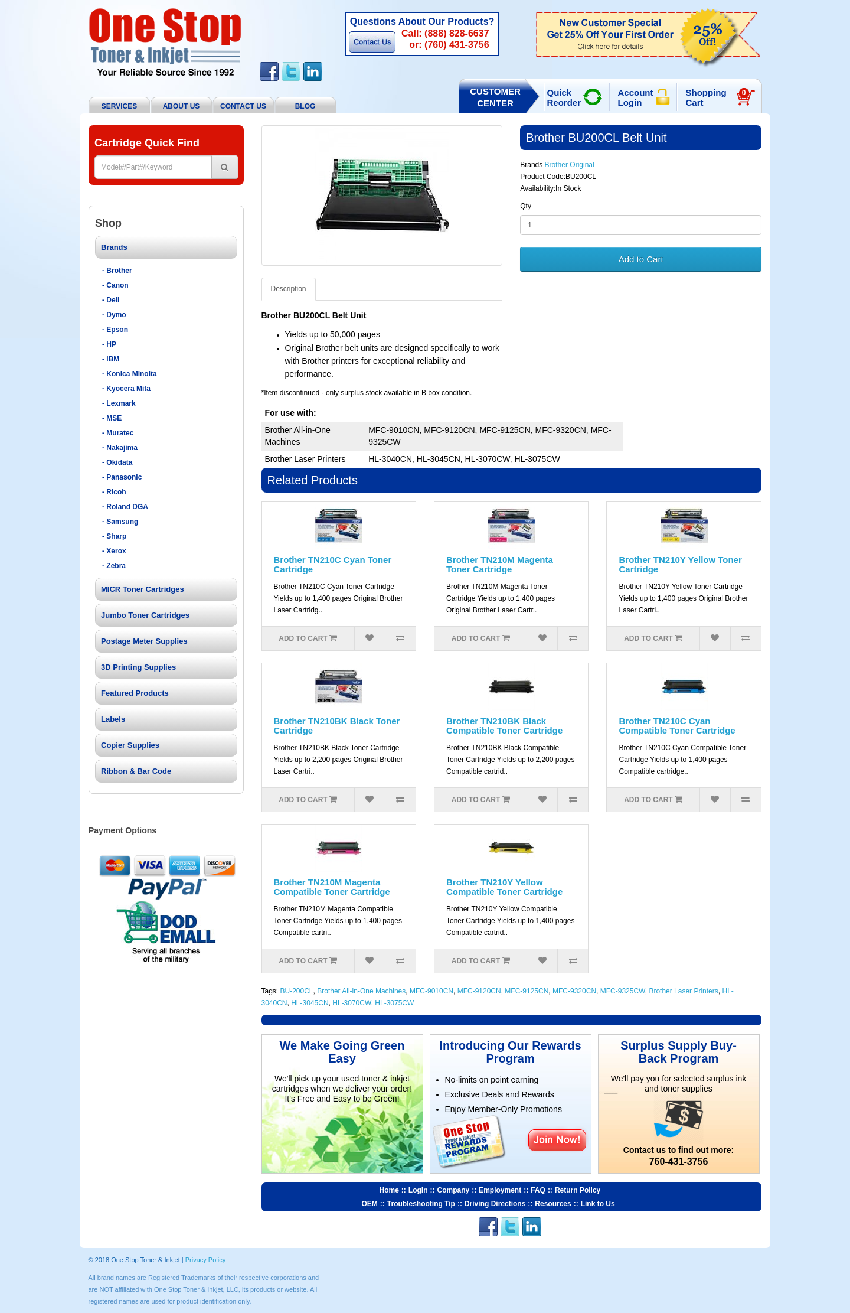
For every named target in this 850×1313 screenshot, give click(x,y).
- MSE (112, 418)
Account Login (635, 97)
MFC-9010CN (431, 991)
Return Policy (577, 1190)
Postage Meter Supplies (144, 641)
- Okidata (117, 462)
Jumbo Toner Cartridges (145, 615)
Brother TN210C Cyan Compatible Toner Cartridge (677, 726)
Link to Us (598, 1204)
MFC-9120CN (479, 991)
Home (389, 1190)
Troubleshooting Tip (421, 1204)
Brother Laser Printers (683, 991)
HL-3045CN (309, 1003)
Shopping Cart (717, 97)
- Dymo (114, 315)
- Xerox (114, 551)
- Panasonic (122, 477)
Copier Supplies (130, 745)
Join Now (557, 1140)
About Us (181, 106)
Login (418, 1190)
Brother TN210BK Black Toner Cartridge (337, 726)
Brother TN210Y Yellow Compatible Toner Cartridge (504, 887)
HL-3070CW (351, 1003)
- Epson (115, 329)
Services (119, 106)
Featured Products (135, 693)
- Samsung (120, 521)
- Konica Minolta (129, 374)
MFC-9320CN (574, 991)
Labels (113, 719)
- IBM (110, 359)
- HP (109, 344)
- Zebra (114, 566)
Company (453, 1190)
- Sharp (114, 536)
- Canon (115, 285)
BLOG (305, 106)
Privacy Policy (205, 1259)
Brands (114, 247)
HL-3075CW (394, 1003)
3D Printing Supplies (138, 667)
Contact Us (372, 42)
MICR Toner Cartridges (142, 589)
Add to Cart (641, 259)
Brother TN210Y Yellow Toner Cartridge (680, 565)
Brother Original (569, 165)
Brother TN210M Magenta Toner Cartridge (499, 565)
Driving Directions (495, 1204)
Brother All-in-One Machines (361, 991)
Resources (553, 1204)
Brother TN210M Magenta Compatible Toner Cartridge (332, 887)
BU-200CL (296, 991)
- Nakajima (120, 448)
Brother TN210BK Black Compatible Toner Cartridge (504, 726)
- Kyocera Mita (126, 389)
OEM (370, 1204)
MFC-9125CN (526, 991)
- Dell (110, 300)
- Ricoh (114, 492)
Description (288, 289)
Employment (500, 1190)
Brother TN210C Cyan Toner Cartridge (333, 565)
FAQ (538, 1190)
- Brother (117, 270)
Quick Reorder (564, 97)
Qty (525, 206)
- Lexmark (119, 403)
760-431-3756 (678, 1161)
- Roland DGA (125, 507)
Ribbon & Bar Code (136, 771)
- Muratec (117, 433)
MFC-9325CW (622, 991)
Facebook (269, 71)
